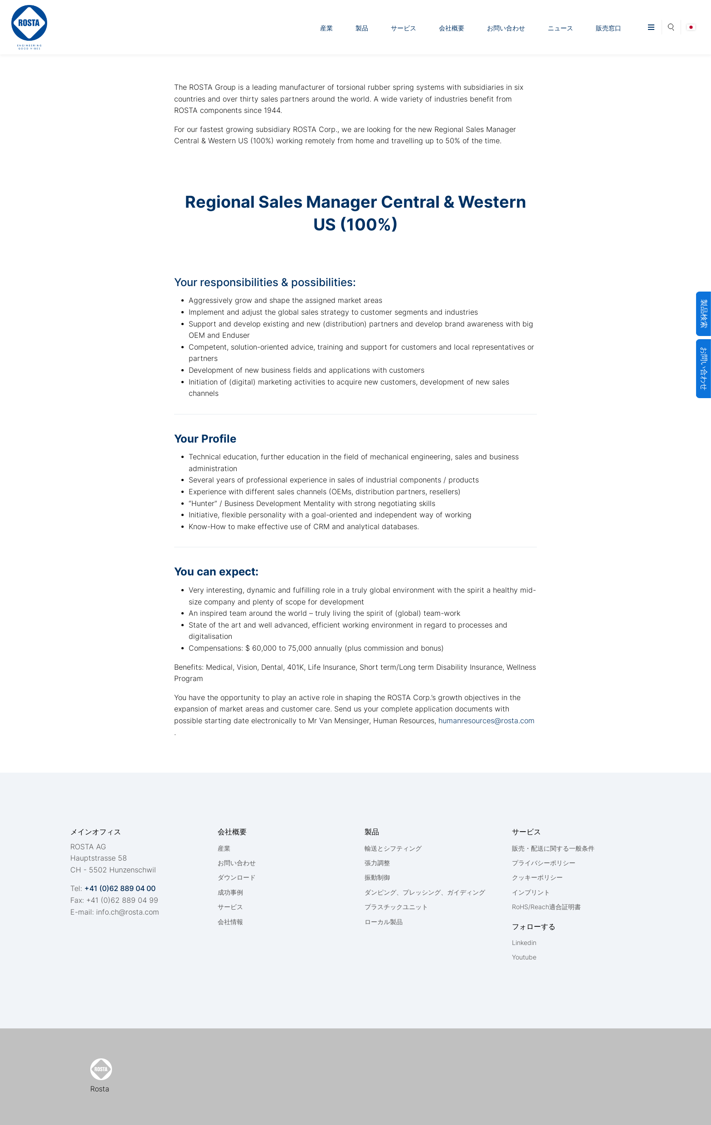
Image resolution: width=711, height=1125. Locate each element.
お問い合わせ (506, 28)
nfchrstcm (127, 911)
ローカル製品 (384, 921)
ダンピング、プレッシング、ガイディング (425, 892)
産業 (326, 28)
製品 (362, 28)
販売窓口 (608, 28)
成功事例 (230, 892)
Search (671, 26)
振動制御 (377, 877)
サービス (403, 28)
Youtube (524, 957)
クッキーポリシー (537, 877)
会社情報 (230, 921)
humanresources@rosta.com (485, 720)
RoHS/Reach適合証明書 (546, 907)
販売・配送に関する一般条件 (553, 848)
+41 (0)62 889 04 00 (120, 888)
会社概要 (451, 28)
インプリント (531, 892)
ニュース (560, 28)
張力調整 (377, 863)
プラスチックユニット (396, 907)
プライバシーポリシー (543, 863)
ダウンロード (237, 877)
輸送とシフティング (393, 848)
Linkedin (524, 942)
